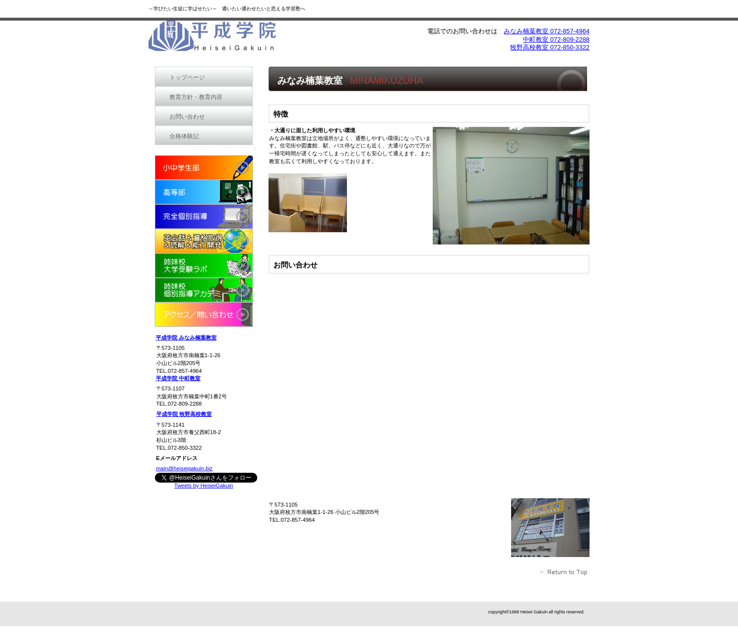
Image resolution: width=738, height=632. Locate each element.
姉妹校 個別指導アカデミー (204, 290)
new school (204, 241)
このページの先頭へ (564, 572)
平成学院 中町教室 (178, 378)
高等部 (204, 192)
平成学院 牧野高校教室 (184, 414)
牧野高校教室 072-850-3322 (550, 47)
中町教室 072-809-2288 (556, 39)
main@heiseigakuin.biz (184, 468)
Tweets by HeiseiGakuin (203, 485)
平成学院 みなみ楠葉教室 (186, 337)
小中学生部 (204, 167)
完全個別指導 (204, 216)
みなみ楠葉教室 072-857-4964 (547, 31)
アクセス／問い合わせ (204, 314)
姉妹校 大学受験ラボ (204, 265)
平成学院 (221, 38)
